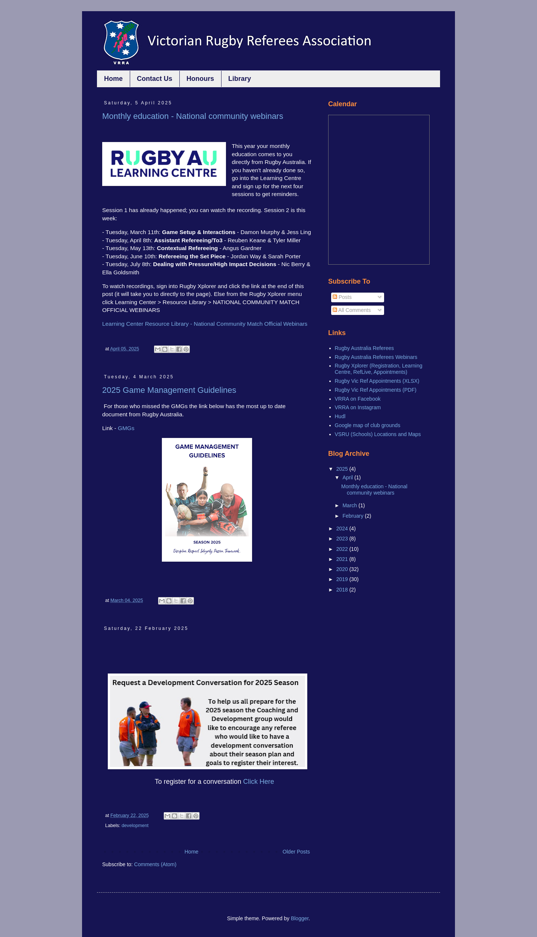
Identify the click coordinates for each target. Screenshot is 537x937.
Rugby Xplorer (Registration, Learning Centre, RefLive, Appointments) (379, 369)
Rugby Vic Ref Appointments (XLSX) (377, 381)
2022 (342, 549)
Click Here (258, 781)
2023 (342, 539)
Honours (200, 78)
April (348, 477)
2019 (342, 579)
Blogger (299, 918)
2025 (342, 469)
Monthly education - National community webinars (192, 116)
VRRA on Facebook (358, 399)
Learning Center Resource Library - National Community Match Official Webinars (204, 324)
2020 (342, 569)
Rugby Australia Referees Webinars (376, 357)
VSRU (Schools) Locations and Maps (378, 434)
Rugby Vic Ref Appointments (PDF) (376, 390)
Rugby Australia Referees (364, 348)
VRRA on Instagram (358, 407)
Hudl (340, 416)
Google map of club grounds (368, 425)
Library (239, 78)
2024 (342, 528)
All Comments (352, 310)
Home (113, 78)
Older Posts (296, 852)
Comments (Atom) (155, 864)
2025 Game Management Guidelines (169, 390)
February (353, 516)
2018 (342, 590)
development (135, 825)
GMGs (126, 428)
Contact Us (154, 78)
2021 (342, 559)
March (350, 505)
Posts (342, 297)
